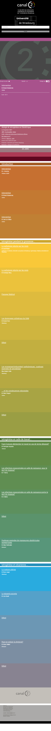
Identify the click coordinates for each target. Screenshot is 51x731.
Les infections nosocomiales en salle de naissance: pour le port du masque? (24, 469)
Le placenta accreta (9, 594)
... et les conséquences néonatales (15, 391)
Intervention (6, 169)
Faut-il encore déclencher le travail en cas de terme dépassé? (25, 444)
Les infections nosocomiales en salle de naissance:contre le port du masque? (25, 493)
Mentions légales (6, 716)
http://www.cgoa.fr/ (6, 136)
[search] (25, 27)
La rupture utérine (9, 569)
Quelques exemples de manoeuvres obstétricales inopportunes (21, 541)
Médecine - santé (10, 138)
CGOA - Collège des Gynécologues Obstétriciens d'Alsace (14, 134)
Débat (4, 342)
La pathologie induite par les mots (15, 246)
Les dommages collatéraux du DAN (15, 318)
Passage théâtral (8, 294)
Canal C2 (5, 705)
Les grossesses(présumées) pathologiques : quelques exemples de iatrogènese (22, 368)
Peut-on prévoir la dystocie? (12, 642)
